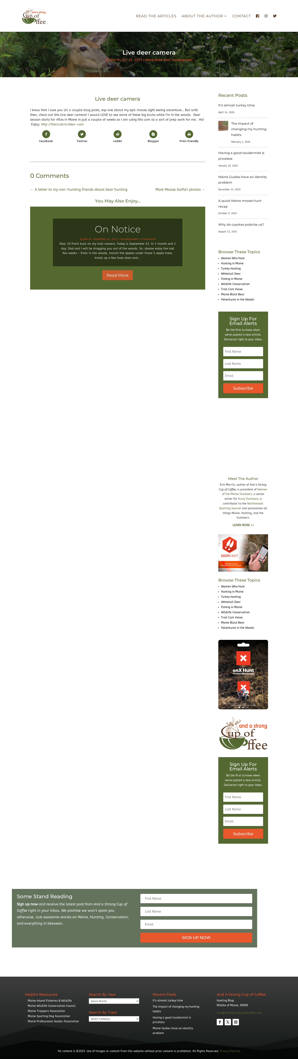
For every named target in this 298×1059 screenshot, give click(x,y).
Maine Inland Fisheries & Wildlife (50, 1000)
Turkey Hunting (231, 268)
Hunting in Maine (232, 263)
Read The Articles (156, 16)
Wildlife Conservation (235, 284)
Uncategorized (182, 60)
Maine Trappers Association (46, 1011)
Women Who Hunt (233, 258)
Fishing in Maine (231, 279)
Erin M (114, 60)
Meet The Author (243, 479)
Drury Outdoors (248, 499)
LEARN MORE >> (243, 525)
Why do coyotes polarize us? (241, 224)
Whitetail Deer (231, 273)
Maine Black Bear (157, 60)
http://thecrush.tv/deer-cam (62, 124)
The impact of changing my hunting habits (248, 129)
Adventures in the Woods (237, 299)
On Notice (118, 234)
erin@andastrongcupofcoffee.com (239, 1013)
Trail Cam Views (232, 289)
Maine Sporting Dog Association (49, 1016)
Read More (117, 280)
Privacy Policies (230, 1051)
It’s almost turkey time (236, 105)
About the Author (202, 16)
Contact (241, 16)
